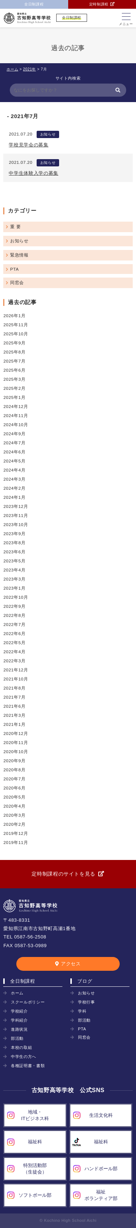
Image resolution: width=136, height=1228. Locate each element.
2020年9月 (14, 760)
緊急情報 (19, 255)
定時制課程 (98, 4)
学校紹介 (19, 1011)
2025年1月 (14, 397)
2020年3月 (14, 815)
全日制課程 (34, 4)
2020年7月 (14, 778)
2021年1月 (14, 724)
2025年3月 (14, 379)
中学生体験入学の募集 (33, 173)
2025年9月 (14, 342)
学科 (82, 1011)
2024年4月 (14, 470)
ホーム (17, 993)
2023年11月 (15, 515)
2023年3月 (14, 579)
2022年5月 (14, 642)
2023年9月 (14, 533)
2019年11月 (15, 842)
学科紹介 (19, 1020)
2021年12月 (15, 669)
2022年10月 (15, 597)
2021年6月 (14, 706)
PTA (14, 269)
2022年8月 (14, 615)
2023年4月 (14, 569)
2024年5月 (14, 461)
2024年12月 (15, 406)
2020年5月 (14, 797)
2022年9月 (14, 606)
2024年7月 (14, 442)
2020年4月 (14, 806)
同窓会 (17, 282)
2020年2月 (14, 824)
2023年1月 (14, 588)
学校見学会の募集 (28, 145)
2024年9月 (14, 433)
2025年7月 (14, 361)
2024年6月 (14, 451)
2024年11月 (15, 415)
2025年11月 (15, 324)
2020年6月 (14, 787)
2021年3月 (14, 715)
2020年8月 (14, 769)
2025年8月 (14, 352)
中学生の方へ (23, 1056)
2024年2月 (14, 488)
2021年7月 (14, 697)
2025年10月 (15, 333)
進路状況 (19, 1029)
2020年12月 (15, 733)
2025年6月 (14, 370)
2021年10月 (15, 678)
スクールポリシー (28, 1002)
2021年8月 (14, 688)
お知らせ (48, 134)
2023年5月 (14, 560)
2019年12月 (15, 833)
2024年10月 (15, 424)
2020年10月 (15, 751)
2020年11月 (15, 742)
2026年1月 (14, 315)
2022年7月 (14, 624)
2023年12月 (15, 506)
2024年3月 (14, 479)
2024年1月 (14, 497)
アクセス (71, 963)
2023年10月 (15, 524)
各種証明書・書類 (28, 1065)
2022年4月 (14, 651)
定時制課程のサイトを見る (63, 874)
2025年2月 (14, 388)
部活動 (17, 1038)
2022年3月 (14, 660)
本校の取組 (21, 1047)
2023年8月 (14, 542)
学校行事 (86, 1002)
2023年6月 (14, 551)
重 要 (15, 226)
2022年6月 (14, 633)
